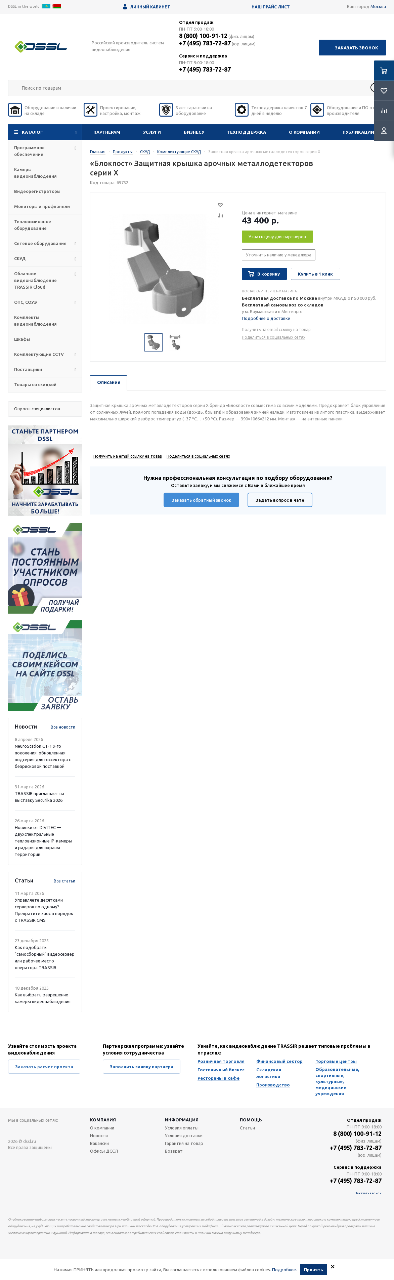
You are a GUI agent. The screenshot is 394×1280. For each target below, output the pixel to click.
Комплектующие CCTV (39, 354)
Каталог (32, 132)
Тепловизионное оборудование (32, 225)
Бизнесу (194, 132)
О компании (304, 132)
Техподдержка (246, 132)
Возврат (174, 1151)
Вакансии (99, 1143)
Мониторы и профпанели (42, 206)
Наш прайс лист (271, 7)
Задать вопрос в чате (280, 500)
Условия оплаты (182, 1127)
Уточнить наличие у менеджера (278, 254)
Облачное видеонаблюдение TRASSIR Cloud (35, 280)
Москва (378, 6)
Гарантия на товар (184, 1143)
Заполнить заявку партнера (141, 1066)
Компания (103, 1119)
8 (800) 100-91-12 (203, 35)
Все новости (63, 727)
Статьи (247, 1127)
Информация (182, 1119)
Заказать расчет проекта (44, 1066)
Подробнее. (284, 1270)
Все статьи (64, 881)
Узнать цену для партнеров (277, 236)
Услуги (152, 132)
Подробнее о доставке (266, 318)
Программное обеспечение (29, 151)
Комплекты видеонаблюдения (35, 320)
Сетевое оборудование (40, 243)
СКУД (20, 258)
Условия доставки (184, 1135)
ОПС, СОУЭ (25, 302)
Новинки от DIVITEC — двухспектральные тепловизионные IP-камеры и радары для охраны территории (43, 841)
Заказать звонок (356, 47)
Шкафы (22, 339)
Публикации (358, 132)
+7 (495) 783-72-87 (205, 43)
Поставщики (28, 369)
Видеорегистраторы (37, 191)
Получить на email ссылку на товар (276, 329)
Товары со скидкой (35, 384)
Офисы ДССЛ (104, 1151)
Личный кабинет (150, 7)
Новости (99, 1135)
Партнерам (106, 132)
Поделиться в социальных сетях (273, 337)
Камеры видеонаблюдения (35, 172)
